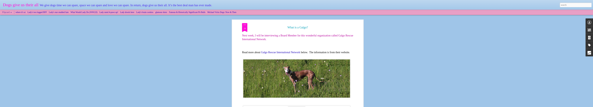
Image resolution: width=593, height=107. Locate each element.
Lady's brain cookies (144, 12)
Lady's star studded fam (59, 12)
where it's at (20, 12)
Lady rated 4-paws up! (108, 12)
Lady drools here (127, 12)
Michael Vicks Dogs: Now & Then (221, 12)
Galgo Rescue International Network (280, 52)
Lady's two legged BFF (37, 12)
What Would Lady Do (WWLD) (84, 12)
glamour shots (161, 12)
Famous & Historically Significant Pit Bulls (187, 12)
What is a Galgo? (297, 27)
